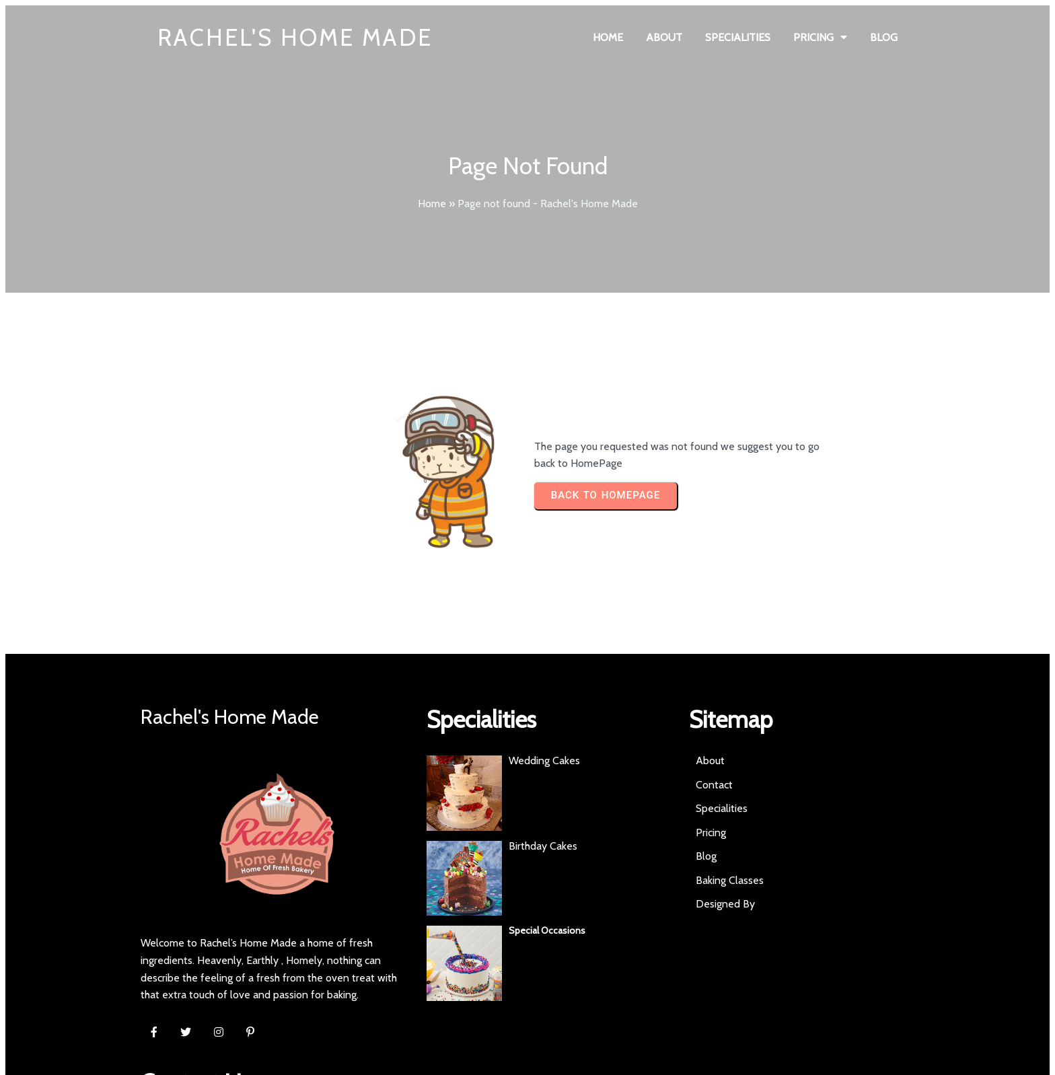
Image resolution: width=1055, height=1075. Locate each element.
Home (432, 203)
